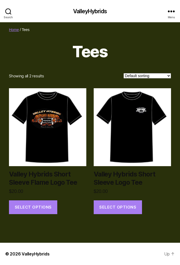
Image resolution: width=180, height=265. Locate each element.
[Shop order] (147, 75)
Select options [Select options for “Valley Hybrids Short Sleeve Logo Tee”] (117, 207)
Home (14, 30)
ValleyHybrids (90, 11)
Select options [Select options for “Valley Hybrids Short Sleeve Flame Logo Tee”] (33, 207)
